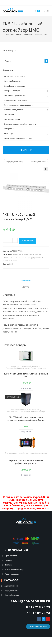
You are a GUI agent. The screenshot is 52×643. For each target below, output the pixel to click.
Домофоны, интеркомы (14, 86)
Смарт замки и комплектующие (18, 138)
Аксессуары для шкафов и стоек (27, 254)
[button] (46, 169)
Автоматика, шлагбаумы (15, 76)
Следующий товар (37, 161)
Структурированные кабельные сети (25, 366)
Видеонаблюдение (12, 81)
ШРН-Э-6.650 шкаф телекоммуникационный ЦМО (26, 375)
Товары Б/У (9, 128)
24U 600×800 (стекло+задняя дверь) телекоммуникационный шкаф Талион (26, 418)
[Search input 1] (24, 61)
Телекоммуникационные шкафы (18, 368)
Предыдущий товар (15, 161)
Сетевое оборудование (14, 109)
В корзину (27, 240)
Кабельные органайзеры (14, 257)
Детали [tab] (26, 287)
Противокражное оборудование (18, 105)
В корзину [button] (26, 388)
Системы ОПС (10, 114)
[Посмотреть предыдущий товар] (5, 161)
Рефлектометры (41, 453)
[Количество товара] (10, 240)
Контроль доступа (12, 90)
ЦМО (11, 264)
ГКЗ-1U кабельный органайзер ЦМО (32, 34)
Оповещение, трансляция (15, 100)
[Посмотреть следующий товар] (47, 161)
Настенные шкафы (38, 368)
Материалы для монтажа (15, 95)
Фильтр (26, 150)
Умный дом (9, 133)
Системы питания (12, 119)
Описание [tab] (26, 281)
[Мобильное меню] (45, 11)
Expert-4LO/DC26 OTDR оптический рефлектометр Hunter (26, 462)
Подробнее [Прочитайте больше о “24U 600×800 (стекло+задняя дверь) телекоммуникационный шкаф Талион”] (26, 431)
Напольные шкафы (38, 411)
